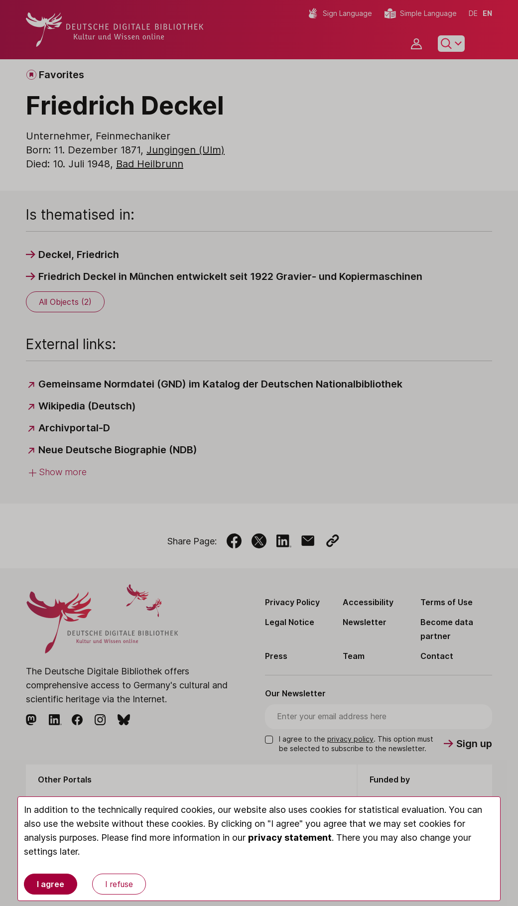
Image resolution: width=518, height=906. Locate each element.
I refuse (119, 884)
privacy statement (290, 837)
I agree (50, 884)
